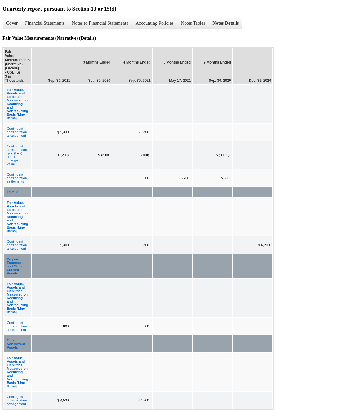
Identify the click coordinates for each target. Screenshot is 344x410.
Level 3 (12, 192)
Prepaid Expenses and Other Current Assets (15, 266)
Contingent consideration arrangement (17, 132)
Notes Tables (193, 23)
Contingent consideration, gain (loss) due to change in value (17, 155)
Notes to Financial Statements (100, 23)
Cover (12, 23)
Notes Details (225, 23)
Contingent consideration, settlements (17, 178)
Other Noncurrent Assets (16, 344)
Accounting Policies (154, 23)
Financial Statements (44, 23)
